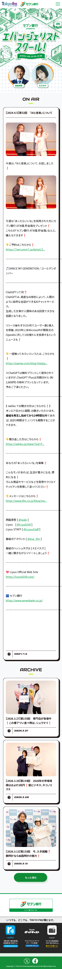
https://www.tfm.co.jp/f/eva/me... (26, 501)
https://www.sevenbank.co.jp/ (24, 600)
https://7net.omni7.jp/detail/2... (25, 249)
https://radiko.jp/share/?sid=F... (25, 444)
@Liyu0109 (24, 524)
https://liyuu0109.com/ (20, 577)
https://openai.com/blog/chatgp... (26, 363)
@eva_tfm (33, 539)
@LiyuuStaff (31, 529)
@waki (23, 520)
